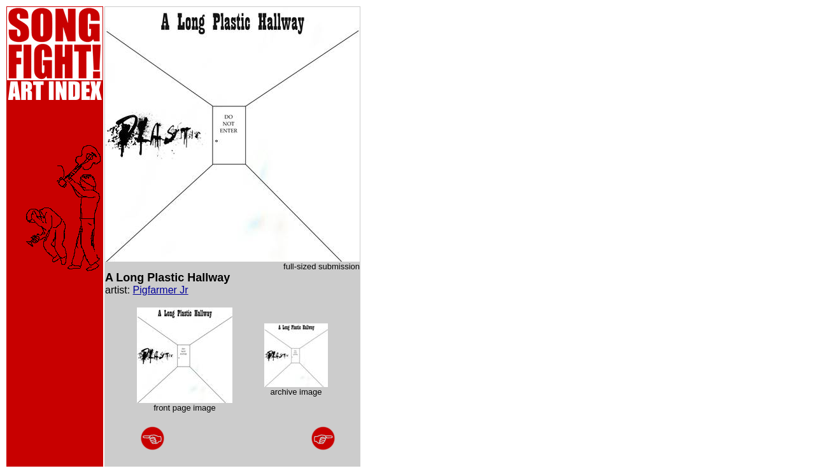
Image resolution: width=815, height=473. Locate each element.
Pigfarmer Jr (160, 290)
